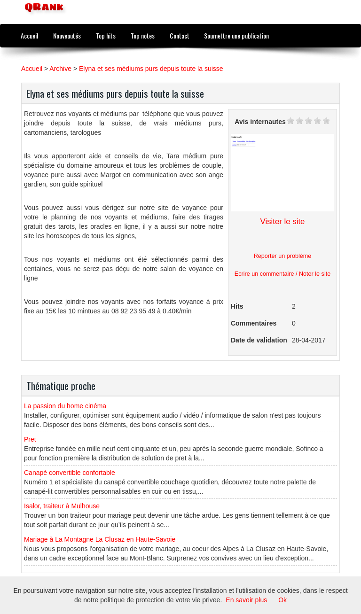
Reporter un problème (283, 256)
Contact (179, 35)
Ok (282, 600)
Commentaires (253, 323)
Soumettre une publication (236, 35)
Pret (30, 439)
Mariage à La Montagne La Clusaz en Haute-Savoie (99, 539)
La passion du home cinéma (65, 406)
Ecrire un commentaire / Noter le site (282, 274)
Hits (237, 306)
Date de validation (259, 340)
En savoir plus (246, 600)
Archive (60, 68)
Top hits (106, 35)
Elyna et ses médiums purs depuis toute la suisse (151, 68)
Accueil (29, 35)
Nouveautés (67, 35)
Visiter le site (282, 221)
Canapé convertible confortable (69, 472)
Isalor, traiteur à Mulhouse (62, 506)
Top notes (143, 35)
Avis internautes (260, 121)
